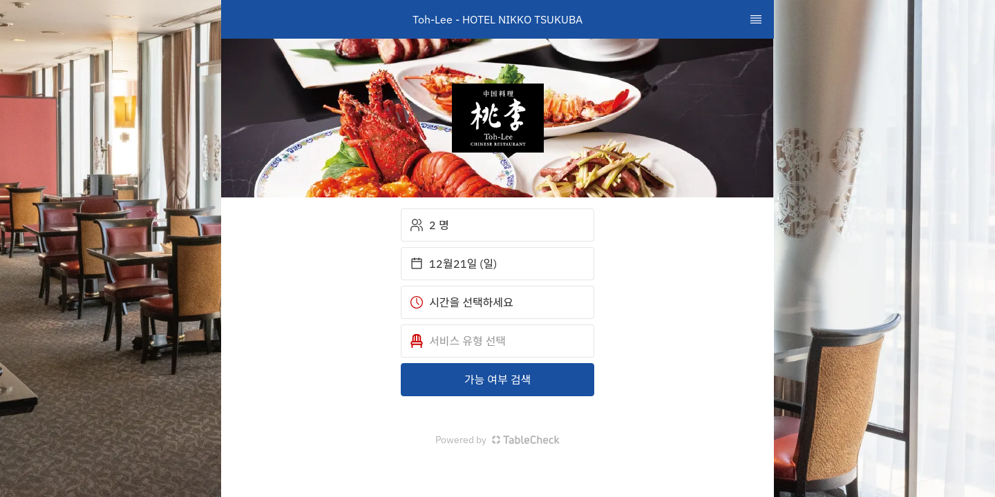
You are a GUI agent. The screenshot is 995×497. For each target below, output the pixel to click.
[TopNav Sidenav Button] (756, 19)
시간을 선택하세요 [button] (461, 302)
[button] (497, 341)
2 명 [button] (429, 225)
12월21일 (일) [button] (453, 264)
